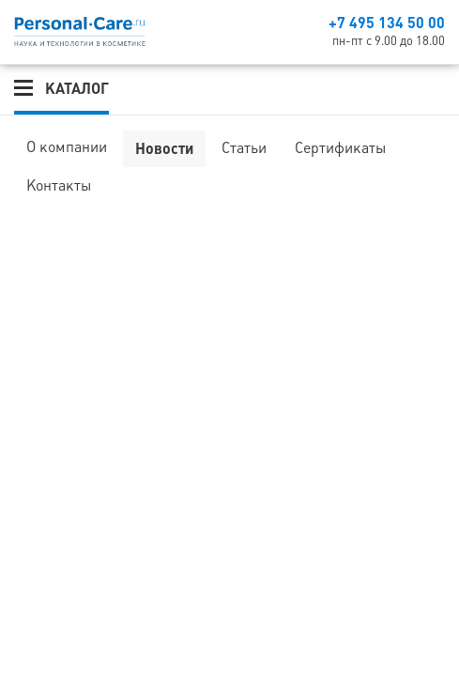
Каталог (77, 88)
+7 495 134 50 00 (387, 22)
